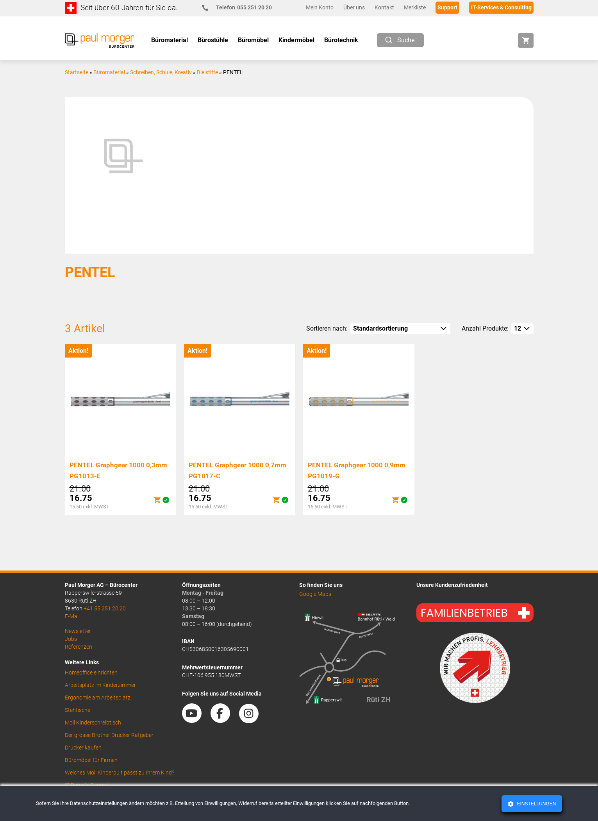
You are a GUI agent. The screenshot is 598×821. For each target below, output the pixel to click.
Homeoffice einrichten (91, 672)
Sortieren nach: (327, 328)
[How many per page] (522, 328)
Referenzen (78, 647)
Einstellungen (536, 804)
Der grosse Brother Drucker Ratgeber (109, 735)
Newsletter (78, 631)
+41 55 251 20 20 (105, 608)
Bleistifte (207, 72)
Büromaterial (109, 72)
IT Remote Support (87, 785)
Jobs (71, 639)
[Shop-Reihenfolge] (400, 328)
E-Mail (72, 616)
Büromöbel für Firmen (91, 760)
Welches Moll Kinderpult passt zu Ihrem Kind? (119, 772)
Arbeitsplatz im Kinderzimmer (100, 685)
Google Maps (315, 594)
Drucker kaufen (83, 747)
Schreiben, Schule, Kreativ (161, 72)
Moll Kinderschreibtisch (93, 722)
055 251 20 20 (240, 7)
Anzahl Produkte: (485, 328)
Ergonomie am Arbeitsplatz (97, 697)
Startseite (76, 72)
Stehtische (77, 710)
